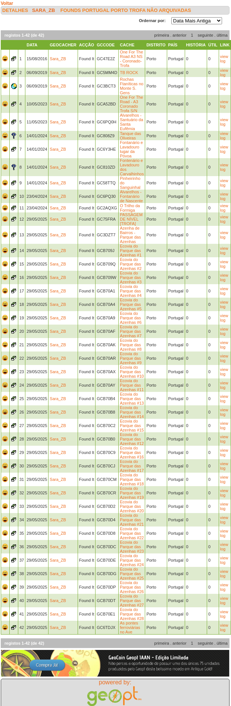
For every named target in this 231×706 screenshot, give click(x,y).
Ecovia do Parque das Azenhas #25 (132, 573)
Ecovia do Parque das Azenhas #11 (132, 385)
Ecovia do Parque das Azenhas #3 (130, 277)
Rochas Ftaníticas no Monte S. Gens (131, 86)
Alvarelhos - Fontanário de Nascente (131, 196)
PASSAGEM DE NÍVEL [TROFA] (131, 219)
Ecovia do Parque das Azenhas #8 (130, 345)
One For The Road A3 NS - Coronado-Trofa (131, 59)
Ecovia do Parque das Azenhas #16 (132, 452)
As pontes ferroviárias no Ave (130, 627)
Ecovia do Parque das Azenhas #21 (132, 520)
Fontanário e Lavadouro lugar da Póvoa (131, 149)
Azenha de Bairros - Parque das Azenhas (130, 235)
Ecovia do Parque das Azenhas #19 (132, 493)
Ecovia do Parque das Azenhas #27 (132, 600)
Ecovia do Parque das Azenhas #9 (130, 358)
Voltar (7, 3)
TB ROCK (129, 72)
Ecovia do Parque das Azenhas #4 (130, 291)
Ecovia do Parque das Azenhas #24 (132, 560)
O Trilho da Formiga (130, 207)
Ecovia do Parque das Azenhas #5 (130, 304)
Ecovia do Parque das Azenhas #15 (132, 425)
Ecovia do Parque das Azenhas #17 (132, 466)
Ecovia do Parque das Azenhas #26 (132, 587)
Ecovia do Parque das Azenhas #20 (132, 506)
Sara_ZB (43, 10)
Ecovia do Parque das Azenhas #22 (132, 533)
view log (224, 58)
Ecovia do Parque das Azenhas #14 (132, 412)
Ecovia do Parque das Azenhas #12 (132, 439)
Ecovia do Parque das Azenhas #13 (132, 398)
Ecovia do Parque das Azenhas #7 (130, 331)
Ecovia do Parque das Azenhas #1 (130, 250)
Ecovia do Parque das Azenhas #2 (130, 264)
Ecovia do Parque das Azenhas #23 (132, 546)
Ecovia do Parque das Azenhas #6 (130, 318)
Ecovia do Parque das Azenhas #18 (132, 479)
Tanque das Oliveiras (130, 135)
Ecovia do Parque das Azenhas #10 (132, 371)
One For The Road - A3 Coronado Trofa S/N (131, 104)
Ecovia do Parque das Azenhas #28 (132, 614)
